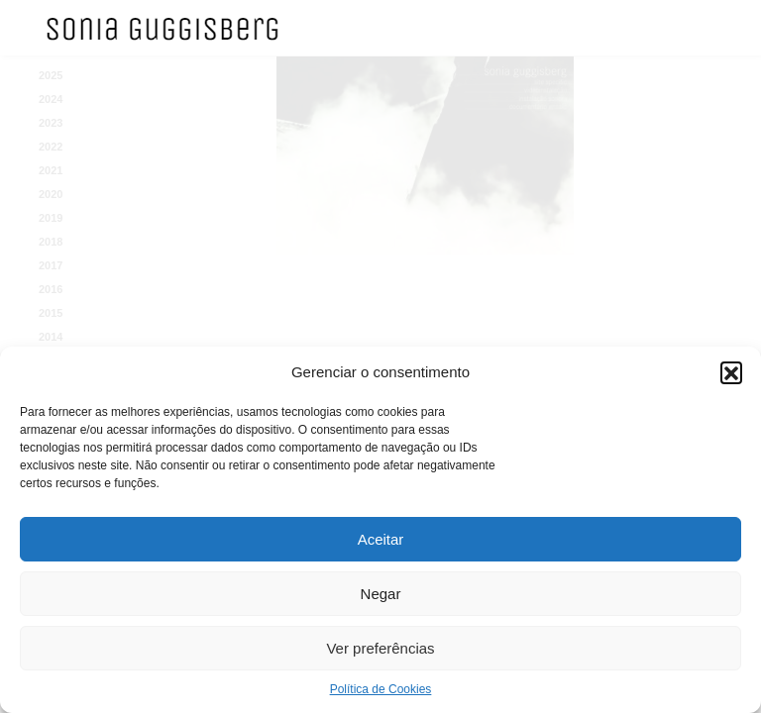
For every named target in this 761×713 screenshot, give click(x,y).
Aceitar (381, 539)
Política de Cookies (381, 689)
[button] (731, 372)
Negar (381, 593)
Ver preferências (380, 648)
